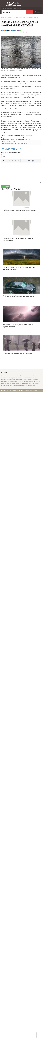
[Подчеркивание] (9, 161)
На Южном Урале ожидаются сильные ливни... (19, 210)
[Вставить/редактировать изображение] (32, 161)
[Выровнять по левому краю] (13, 161)
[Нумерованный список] (25, 161)
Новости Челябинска (14, 17)
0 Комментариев (9, 143)
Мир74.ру (4, 17)
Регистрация (17, 8)
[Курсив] (6, 161)
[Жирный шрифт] (3, 161)
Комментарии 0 (11, 149)
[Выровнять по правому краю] (18, 161)
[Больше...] (36, 161)
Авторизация (7, 8)
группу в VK (19, 138)
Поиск (37, 12)
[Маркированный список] (22, 161)
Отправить (6, 186)
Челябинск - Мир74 (17, 390)
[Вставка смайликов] (29, 161)
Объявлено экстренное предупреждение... (18, 353)
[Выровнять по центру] (15, 161)
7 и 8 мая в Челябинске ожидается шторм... (18, 296)
